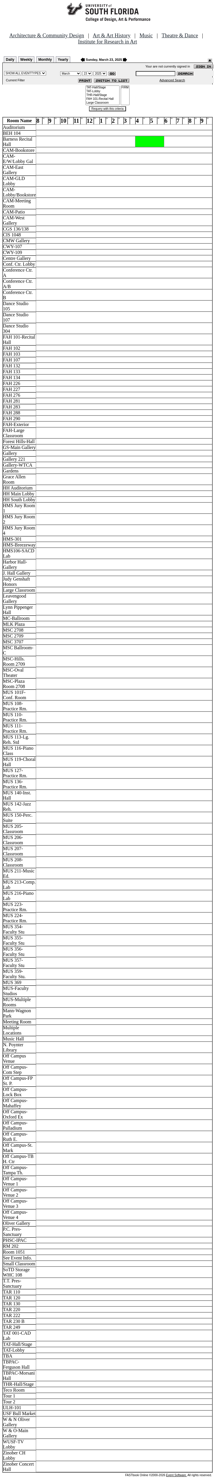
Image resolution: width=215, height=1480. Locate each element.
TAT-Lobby (102, 91)
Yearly (63, 60)
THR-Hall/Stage (102, 95)
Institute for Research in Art (107, 42)
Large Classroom (102, 103)
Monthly (45, 60)
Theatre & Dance (180, 35)
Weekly (26, 60)
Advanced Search (172, 80)
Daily (10, 60)
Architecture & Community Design (46, 35)
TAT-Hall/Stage (102, 88)
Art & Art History (112, 35)
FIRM (125, 88)
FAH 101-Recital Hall (102, 99)
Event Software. (176, 1475)
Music (146, 35)
